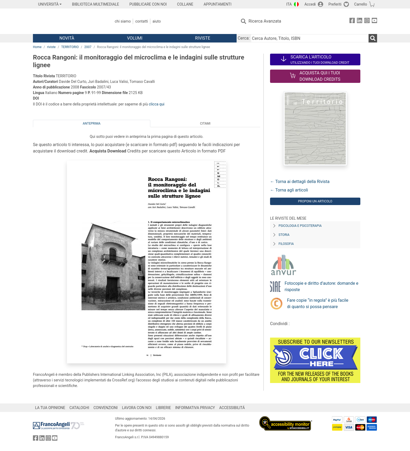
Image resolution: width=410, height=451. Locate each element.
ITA (289, 4)
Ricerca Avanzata (265, 21)
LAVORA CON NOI (137, 408)
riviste (51, 47)
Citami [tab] (205, 123)
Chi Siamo (123, 21)
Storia (284, 235)
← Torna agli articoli (289, 190)
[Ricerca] (373, 38)
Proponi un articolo (315, 201)
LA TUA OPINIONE (50, 408)
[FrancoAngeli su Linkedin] (359, 21)
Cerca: (244, 38)
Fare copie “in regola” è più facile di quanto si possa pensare (317, 303)
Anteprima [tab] (92, 123)
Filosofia (286, 244)
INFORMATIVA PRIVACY (195, 408)
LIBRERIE (163, 408)
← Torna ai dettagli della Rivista (300, 181)
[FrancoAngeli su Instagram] (367, 21)
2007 (87, 47)
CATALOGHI (79, 408)
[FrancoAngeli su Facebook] (352, 21)
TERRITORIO (70, 47)
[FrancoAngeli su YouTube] (374, 21)
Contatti (141, 21)
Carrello (360, 4)
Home (37, 47)
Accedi (310, 4)
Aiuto (156, 21)
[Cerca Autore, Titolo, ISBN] (310, 38)
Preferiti (334, 4)
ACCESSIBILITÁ (232, 408)
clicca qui (156, 104)
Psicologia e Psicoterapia (300, 226)
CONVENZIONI (105, 408)
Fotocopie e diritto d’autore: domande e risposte (321, 286)
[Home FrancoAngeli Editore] (68, 21)
